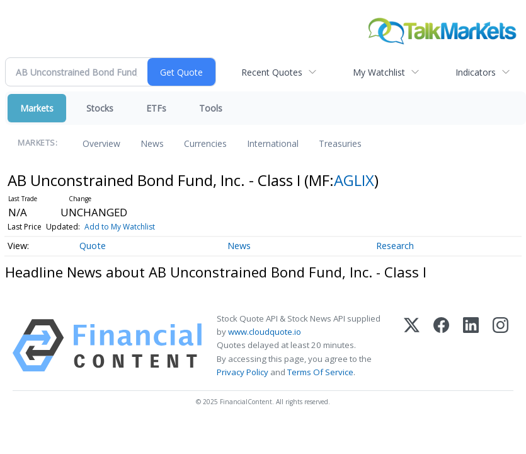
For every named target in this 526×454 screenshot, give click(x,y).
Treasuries (340, 143)
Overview (101, 143)
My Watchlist (379, 72)
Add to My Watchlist (119, 226)
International (273, 143)
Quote (92, 246)
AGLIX (354, 180)
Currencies (205, 143)
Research (395, 246)
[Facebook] (441, 345)
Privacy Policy (242, 372)
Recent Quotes (271, 72)
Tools (210, 108)
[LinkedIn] (471, 345)
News (152, 143)
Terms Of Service (320, 372)
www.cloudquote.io (264, 331)
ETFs (156, 108)
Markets (37, 108)
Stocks (99, 108)
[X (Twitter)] (412, 345)
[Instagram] (500, 345)
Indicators (475, 72)
